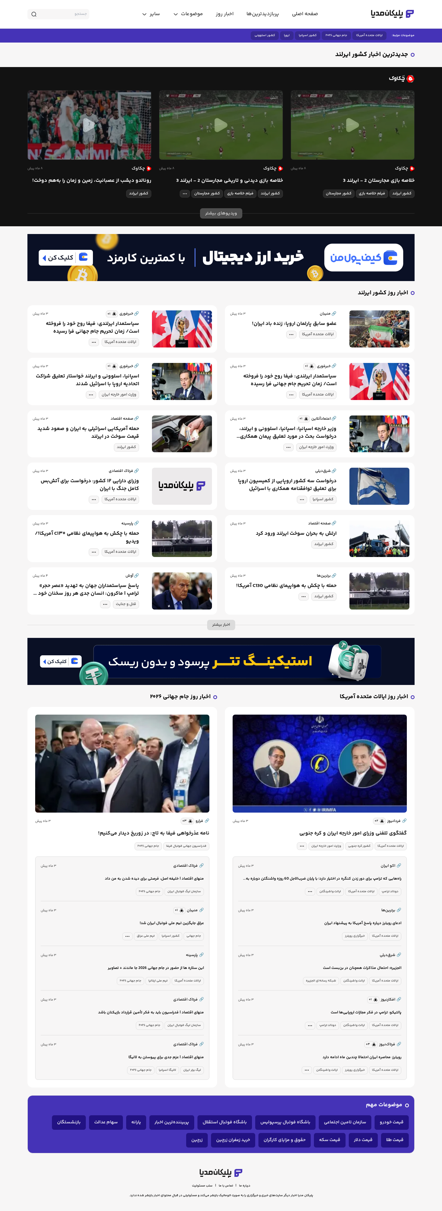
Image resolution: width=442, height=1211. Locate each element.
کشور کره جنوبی (359, 846)
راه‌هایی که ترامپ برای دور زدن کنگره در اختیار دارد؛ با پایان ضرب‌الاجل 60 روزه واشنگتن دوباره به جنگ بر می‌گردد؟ (323, 879)
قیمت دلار (363, 1140)
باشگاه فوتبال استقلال (225, 1122)
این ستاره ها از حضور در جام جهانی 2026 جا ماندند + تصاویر (156, 968)
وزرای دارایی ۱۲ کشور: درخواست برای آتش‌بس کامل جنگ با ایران (90, 485)
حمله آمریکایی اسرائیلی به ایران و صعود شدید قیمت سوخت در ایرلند (88, 433)
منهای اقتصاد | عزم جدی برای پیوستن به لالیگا (166, 1057)
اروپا (287, 35)
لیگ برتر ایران (192, 1070)
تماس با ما (226, 1185)
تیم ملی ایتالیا (157, 980)
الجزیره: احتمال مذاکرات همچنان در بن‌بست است (362, 968)
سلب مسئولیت (202, 1185)
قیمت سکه (329, 1140)
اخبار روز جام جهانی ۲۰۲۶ (180, 697)
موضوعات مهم (384, 1105)
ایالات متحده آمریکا (369, 35)
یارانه (136, 1122)
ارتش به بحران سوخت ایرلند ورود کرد (296, 534)
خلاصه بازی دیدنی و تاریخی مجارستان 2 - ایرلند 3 (229, 180)
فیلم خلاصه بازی (372, 193)
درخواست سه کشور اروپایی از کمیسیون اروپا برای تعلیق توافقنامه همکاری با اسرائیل (287, 485)
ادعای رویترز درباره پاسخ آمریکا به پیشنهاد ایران (362, 923)
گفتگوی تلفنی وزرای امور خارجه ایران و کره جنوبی (353, 833)
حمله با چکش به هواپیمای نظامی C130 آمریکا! (286, 586)
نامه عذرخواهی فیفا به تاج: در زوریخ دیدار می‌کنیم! (153, 833)
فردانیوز (397, 821)
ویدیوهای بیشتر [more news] (221, 213)
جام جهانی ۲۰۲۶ (336, 35)
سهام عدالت (106, 1122)
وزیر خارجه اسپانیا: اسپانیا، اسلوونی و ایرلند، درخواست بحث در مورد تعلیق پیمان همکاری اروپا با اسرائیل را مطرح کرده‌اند (288, 433)
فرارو (202, 821)
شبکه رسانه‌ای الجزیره (321, 980)
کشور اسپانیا (307, 35)
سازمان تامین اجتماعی (345, 1122)
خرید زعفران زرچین (233, 1140)
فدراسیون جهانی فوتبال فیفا (186, 846)
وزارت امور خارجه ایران (119, 395)
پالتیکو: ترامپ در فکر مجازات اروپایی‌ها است (366, 1013)
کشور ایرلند (402, 193)
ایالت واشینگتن (330, 891)
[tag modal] (185, 194)
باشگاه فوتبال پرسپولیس (285, 1122)
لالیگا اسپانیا (167, 1070)
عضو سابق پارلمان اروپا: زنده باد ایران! (294, 324)
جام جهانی (193, 936)
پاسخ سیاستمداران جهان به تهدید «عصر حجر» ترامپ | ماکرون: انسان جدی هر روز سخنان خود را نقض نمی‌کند (86, 590)
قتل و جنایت (126, 604)
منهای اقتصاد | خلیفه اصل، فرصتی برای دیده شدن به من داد (154, 879)
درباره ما (244, 1185)
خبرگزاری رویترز (355, 936)
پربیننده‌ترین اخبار (172, 1122)
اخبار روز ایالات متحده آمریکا (374, 697)
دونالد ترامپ (390, 891)
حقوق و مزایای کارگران (285, 1140)
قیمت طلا (395, 1140)
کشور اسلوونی (265, 35)
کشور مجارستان (339, 193)
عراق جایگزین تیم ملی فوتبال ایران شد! (172, 923)
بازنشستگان (69, 1122)
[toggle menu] (188, 14)
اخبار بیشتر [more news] (221, 625)
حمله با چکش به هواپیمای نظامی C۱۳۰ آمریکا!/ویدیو (87, 537)
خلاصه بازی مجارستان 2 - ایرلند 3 (379, 180)
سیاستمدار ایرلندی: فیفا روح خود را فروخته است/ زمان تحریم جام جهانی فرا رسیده (92, 328)
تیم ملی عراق (146, 936)
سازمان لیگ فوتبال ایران (184, 891)
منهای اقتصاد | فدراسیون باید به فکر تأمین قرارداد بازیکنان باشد (151, 1013)
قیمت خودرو (392, 1122)
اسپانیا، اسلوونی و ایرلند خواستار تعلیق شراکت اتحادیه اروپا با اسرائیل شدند (87, 380)
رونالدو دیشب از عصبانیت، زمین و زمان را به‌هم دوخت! (91, 180)
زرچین (197, 1140)
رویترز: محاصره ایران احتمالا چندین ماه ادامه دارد (362, 1057)
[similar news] (112, 313)
